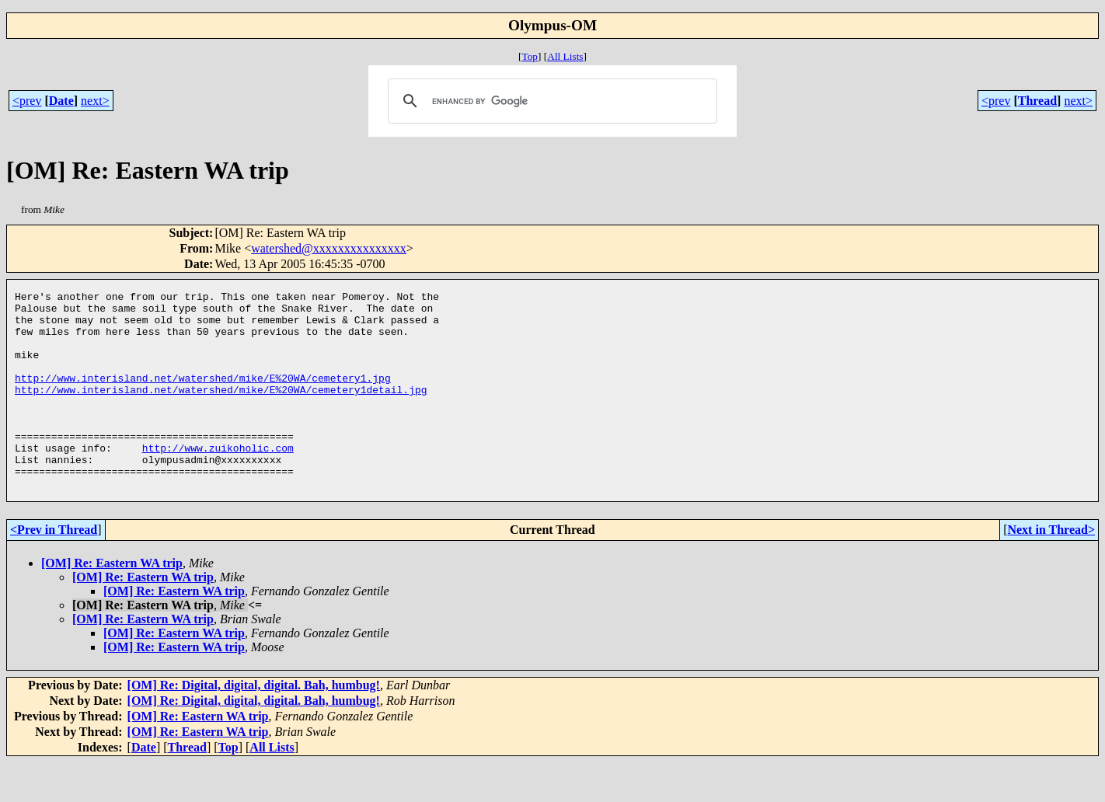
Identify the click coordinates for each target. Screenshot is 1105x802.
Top (529, 56)
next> (95, 100)
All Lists (565, 56)
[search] (550, 101)
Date (61, 100)
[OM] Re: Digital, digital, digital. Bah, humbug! (253, 724)
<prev (26, 100)
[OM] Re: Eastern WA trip (112, 602)
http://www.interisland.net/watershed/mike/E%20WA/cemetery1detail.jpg (221, 410)
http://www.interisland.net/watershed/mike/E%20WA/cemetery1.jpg (203, 396)
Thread (1037, 100)
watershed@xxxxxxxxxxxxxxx (328, 248)
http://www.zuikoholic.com (218, 480)
